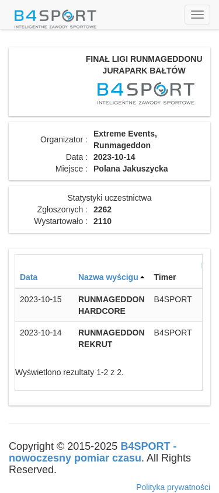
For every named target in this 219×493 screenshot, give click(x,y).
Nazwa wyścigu (108, 277)
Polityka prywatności (173, 487)
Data (28, 277)
